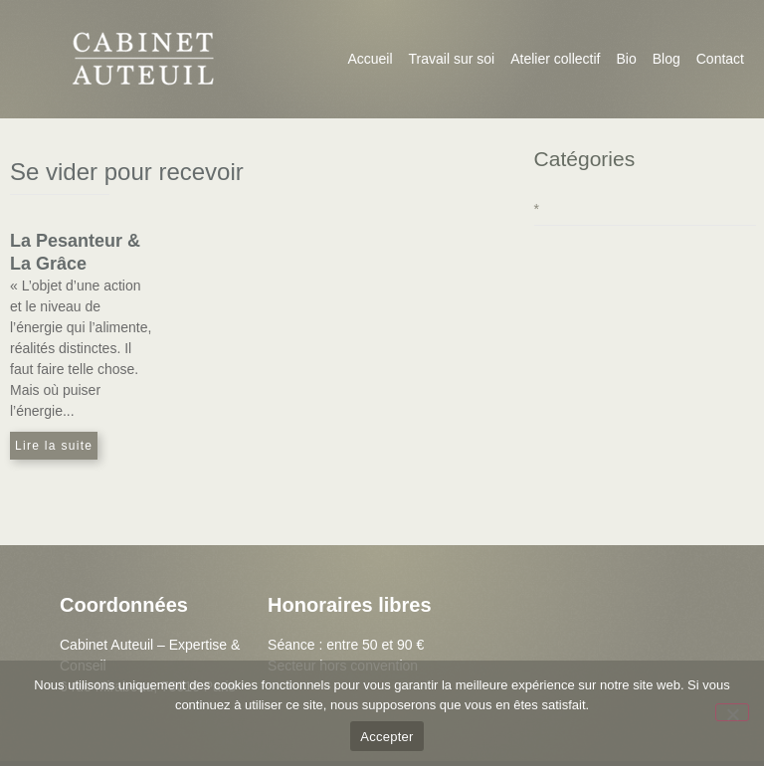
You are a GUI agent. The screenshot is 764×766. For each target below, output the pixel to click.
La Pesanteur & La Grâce (75, 252)
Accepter (386, 736)
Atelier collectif (555, 59)
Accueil (369, 59)
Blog (666, 59)
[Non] (732, 712)
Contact (720, 59)
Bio (626, 59)
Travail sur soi (452, 59)
